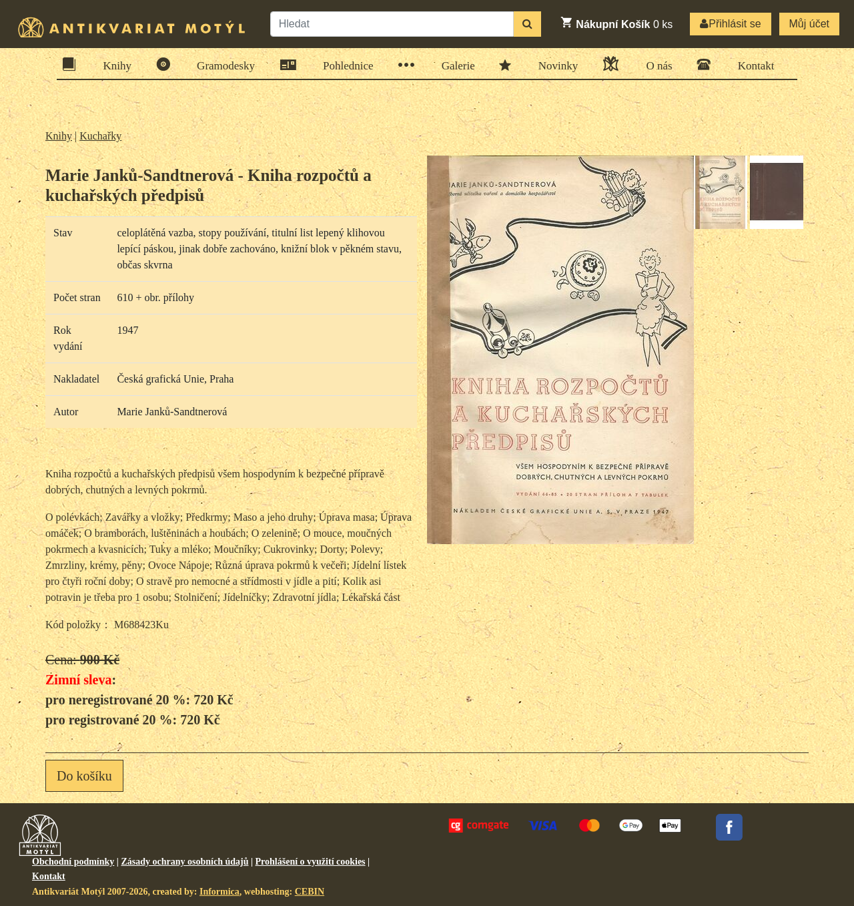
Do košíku (84, 775)
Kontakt (752, 64)
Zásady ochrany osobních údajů (184, 862)
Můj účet (809, 23)
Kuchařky (100, 136)
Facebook (729, 827)
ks (616, 22)
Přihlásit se (730, 23)
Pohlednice (344, 65)
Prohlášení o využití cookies (311, 862)
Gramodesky (221, 64)
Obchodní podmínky (73, 862)
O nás (654, 63)
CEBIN (309, 892)
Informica (219, 892)
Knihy (113, 64)
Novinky (554, 64)
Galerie (454, 65)
